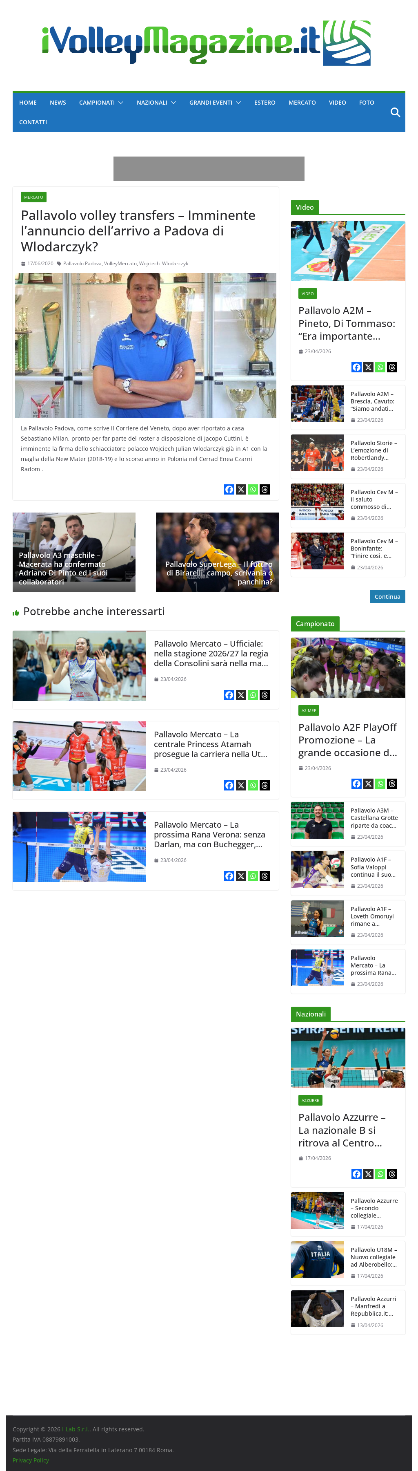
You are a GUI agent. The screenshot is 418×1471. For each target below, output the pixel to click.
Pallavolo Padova (82, 263)
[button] (119, 102)
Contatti (33, 122)
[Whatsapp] (253, 489)
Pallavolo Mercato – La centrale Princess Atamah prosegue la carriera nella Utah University (212, 749)
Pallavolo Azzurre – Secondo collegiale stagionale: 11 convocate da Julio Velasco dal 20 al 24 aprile (374, 1208)
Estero (265, 102)
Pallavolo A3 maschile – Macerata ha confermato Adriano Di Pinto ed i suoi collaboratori (63, 568)
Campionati (97, 102)
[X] (241, 489)
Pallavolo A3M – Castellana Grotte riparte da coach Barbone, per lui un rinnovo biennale (374, 818)
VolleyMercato (120, 263)
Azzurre (310, 1100)
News (58, 102)
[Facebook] (229, 489)
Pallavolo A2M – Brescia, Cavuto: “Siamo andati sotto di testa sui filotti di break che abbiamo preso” (373, 401)
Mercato (302, 102)
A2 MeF (309, 710)
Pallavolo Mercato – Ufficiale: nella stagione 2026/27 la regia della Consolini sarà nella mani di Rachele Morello (211, 658)
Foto (366, 102)
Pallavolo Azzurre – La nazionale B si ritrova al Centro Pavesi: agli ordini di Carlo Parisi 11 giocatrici (344, 1130)
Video (337, 102)
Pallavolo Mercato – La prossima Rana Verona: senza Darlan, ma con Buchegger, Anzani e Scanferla (209, 839)
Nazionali (152, 102)
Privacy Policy (31, 1460)
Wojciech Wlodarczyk (163, 263)
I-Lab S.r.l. (75, 1429)
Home (28, 102)
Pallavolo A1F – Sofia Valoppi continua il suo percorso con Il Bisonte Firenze (372, 867)
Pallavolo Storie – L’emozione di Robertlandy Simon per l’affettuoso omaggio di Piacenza (374, 450)
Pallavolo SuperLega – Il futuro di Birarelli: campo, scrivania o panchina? (219, 573)
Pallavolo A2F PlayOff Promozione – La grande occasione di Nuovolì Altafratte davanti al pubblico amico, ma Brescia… (347, 740)
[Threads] (265, 489)
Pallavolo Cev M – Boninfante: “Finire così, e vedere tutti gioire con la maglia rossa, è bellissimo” (374, 548)
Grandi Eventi (210, 102)
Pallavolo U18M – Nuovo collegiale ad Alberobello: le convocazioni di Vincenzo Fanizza (374, 1257)
